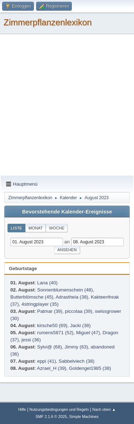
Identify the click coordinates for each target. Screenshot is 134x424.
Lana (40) (47, 282)
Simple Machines (84, 416)
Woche (56, 228)
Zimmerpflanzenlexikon (48, 22)
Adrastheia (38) (72, 297)
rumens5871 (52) (55, 332)
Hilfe (22, 409)
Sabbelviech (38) (76, 361)
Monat (36, 228)
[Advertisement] (67, 105)
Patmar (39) (49, 311)
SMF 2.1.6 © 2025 (51, 416)
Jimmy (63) (76, 347)
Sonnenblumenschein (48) (65, 290)
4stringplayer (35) (40, 304)
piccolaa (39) (78, 311)
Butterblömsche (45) (31, 297)
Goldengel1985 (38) (90, 368)
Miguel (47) (88, 332)
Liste (16, 228)
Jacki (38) (80, 325)
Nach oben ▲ (104, 409)
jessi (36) (31, 339)
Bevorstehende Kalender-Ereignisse (67, 211)
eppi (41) (46, 361)
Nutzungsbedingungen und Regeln (59, 409)
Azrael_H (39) (51, 368)
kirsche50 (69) (52, 325)
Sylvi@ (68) (49, 347)
